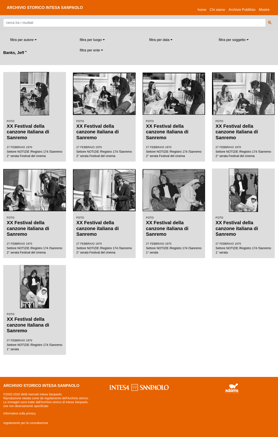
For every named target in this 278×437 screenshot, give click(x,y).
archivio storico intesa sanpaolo (45, 7)
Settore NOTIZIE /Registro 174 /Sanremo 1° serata (174, 211)
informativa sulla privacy (19, 413)
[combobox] (23, 40)
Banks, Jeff (14, 53)
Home (202, 9)
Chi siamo (217, 9)
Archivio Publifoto (242, 9)
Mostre (264, 9)
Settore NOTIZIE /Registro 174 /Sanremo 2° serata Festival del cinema (35, 115)
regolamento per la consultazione (25, 423)
